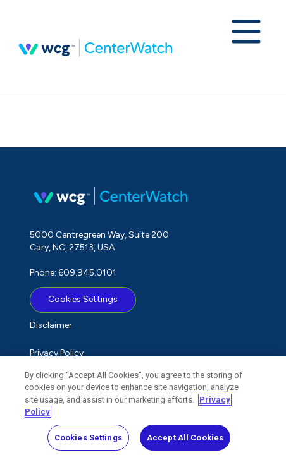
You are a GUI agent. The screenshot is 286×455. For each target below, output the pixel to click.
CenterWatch (96, 47)
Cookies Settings (83, 299)
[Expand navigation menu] (246, 33)
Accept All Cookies (185, 441)
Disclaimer (51, 325)
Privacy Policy (57, 353)
